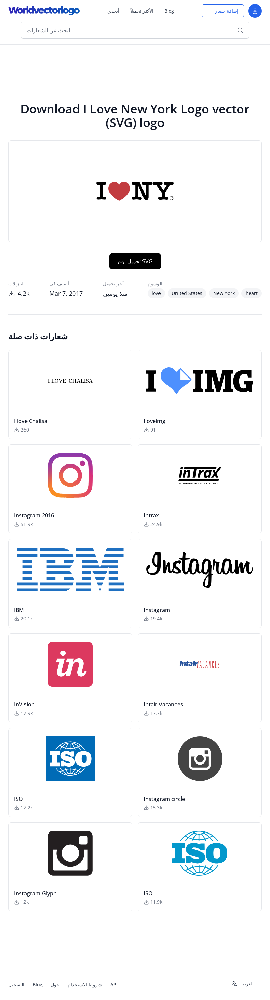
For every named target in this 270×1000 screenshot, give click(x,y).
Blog (169, 10)
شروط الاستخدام (85, 984)
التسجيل (16, 984)
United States (187, 293)
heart (252, 293)
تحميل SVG (135, 261)
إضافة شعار (222, 10)
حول (55, 984)
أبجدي (113, 10)
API (114, 984)
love (156, 293)
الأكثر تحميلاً (141, 10)
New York (224, 293)
